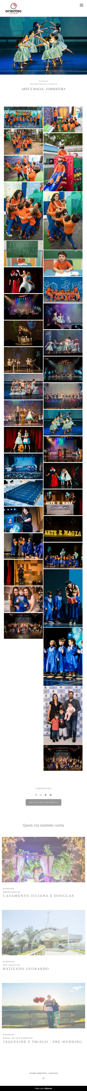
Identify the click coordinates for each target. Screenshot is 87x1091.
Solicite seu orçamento (43, 802)
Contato (53, 1073)
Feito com (43, 1088)
